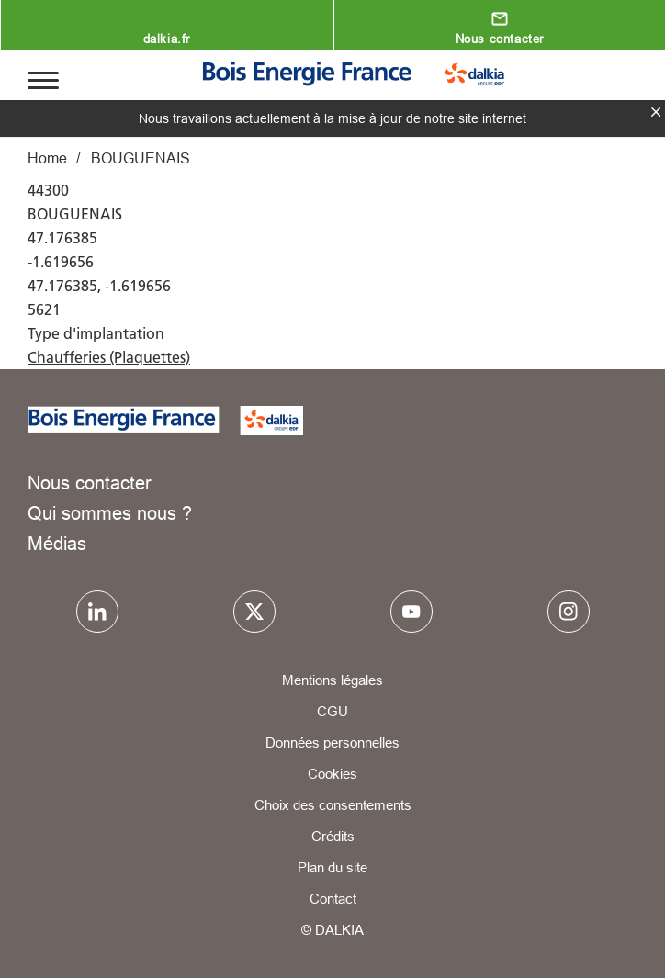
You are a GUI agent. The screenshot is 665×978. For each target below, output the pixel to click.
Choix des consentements (332, 805)
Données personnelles (332, 742)
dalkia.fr (166, 38)
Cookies (332, 773)
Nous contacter (500, 38)
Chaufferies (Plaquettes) (109, 357)
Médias (57, 543)
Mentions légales (332, 680)
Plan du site (332, 867)
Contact (333, 898)
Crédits (333, 836)
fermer (656, 112)
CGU (332, 711)
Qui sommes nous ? (110, 512)
